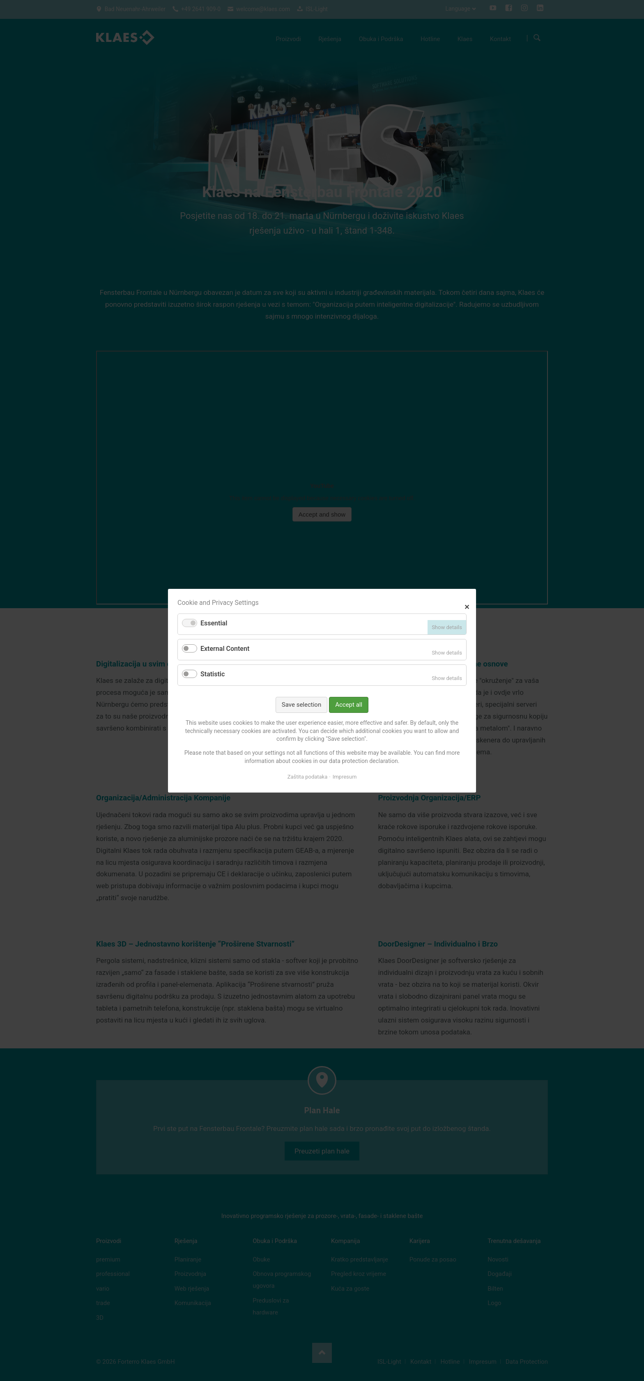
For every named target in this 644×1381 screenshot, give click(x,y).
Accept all (348, 704)
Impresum (345, 777)
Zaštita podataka (308, 777)
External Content (224, 649)
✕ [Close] (466, 606)
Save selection (301, 704)
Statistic (212, 674)
